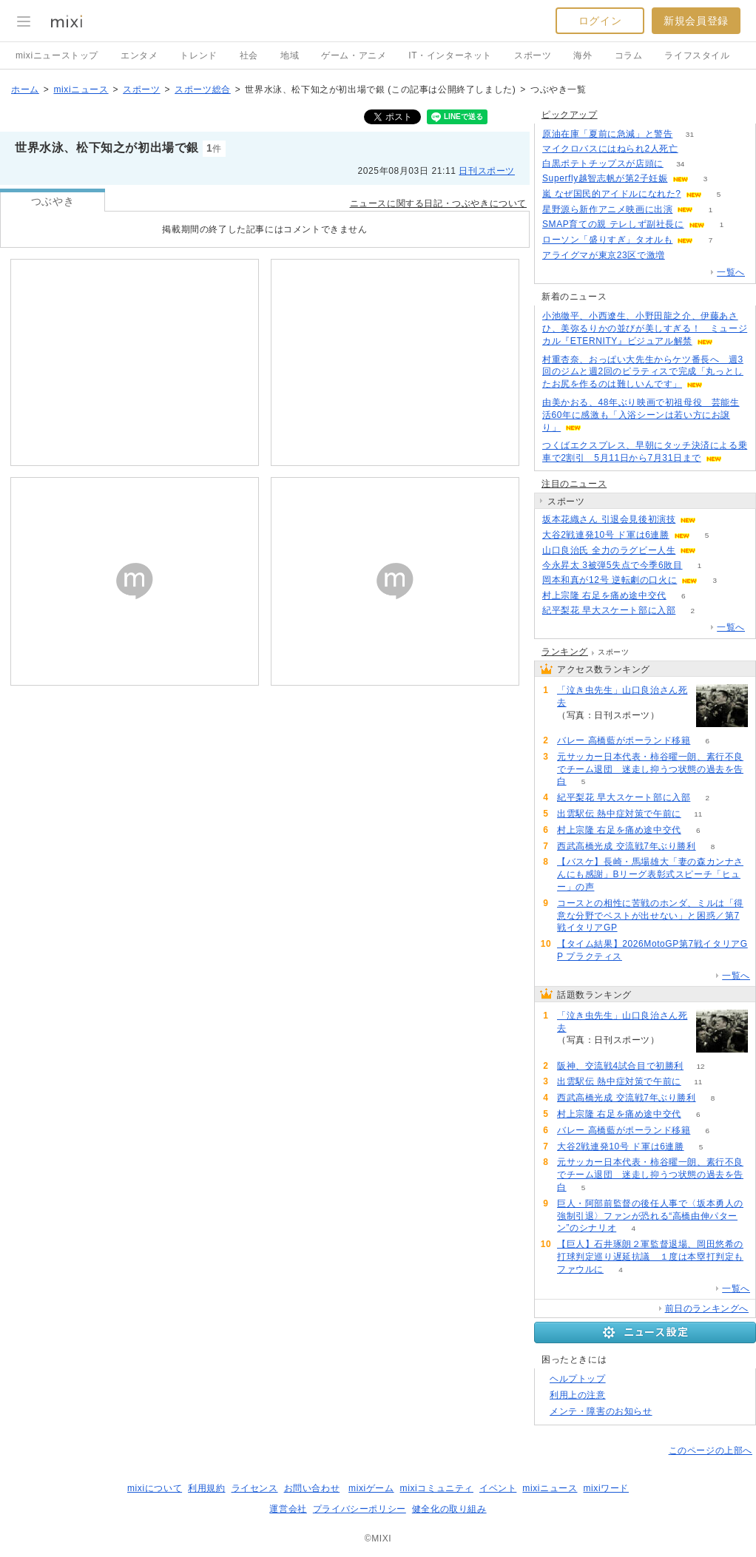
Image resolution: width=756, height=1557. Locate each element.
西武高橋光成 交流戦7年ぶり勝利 (626, 846)
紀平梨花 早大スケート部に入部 (608, 610)
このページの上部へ (710, 1450)
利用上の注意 (578, 1395)
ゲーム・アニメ (353, 55)
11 (698, 814)
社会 (249, 55)
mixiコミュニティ (436, 1488)
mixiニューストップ (57, 55)
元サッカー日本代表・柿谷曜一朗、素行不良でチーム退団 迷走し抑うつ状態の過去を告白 (650, 769)
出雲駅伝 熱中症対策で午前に (619, 813)
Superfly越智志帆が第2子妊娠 (605, 178)
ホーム (25, 89)
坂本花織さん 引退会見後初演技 (608, 519)
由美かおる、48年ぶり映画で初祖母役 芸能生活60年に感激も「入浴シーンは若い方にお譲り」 (641, 415)
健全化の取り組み (449, 1509)
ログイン (599, 21)
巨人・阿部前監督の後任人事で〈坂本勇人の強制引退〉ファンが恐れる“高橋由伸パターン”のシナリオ (650, 1216)
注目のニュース (574, 484)
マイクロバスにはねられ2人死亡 (610, 148)
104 (676, 716)
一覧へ (731, 272)
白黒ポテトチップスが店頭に (603, 163)
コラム (629, 55)
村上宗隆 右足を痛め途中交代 (604, 595)
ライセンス (255, 1488)
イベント (497, 1488)
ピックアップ (569, 114)
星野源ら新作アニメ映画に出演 (607, 209)
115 (695, 149)
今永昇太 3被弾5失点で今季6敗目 (612, 565)
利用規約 (206, 1488)
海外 (582, 55)
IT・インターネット (450, 55)
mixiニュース (80, 89)
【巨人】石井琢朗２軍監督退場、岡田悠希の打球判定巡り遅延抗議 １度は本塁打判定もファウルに (650, 1256)
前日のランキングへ (707, 1308)
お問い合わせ (312, 1488)
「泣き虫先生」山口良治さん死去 (622, 696)
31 (690, 134)
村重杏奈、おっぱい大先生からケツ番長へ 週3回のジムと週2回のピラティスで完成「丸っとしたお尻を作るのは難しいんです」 (642, 372)
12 (701, 1066)
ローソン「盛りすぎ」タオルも (607, 239)
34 (680, 164)
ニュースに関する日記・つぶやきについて (438, 203)
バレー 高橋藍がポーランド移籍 (623, 740)
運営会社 (287, 1509)
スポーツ (532, 55)
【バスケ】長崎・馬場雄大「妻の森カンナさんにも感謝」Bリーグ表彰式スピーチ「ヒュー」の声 (650, 874)
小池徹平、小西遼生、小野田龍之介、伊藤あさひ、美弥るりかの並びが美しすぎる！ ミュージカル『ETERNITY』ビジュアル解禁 (644, 328)
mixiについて (154, 1488)
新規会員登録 (696, 21)
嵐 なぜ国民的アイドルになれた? (611, 194)
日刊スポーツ (487, 171)
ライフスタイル (696, 55)
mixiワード (606, 1488)
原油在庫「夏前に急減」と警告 (607, 134)
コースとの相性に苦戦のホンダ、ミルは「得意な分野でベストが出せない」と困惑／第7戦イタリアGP (650, 915)
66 (682, 255)
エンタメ (139, 55)
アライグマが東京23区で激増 (603, 255)
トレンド (198, 55)
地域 (289, 55)
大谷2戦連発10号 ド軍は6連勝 (605, 535)
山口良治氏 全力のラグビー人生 (608, 550)
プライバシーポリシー (359, 1509)
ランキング (564, 651)
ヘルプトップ (578, 1379)
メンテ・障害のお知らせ (601, 1411)
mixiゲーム (371, 1488)
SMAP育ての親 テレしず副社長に (613, 224)
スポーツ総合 (203, 89)
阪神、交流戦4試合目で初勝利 (620, 1066)
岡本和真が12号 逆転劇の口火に (609, 580)
